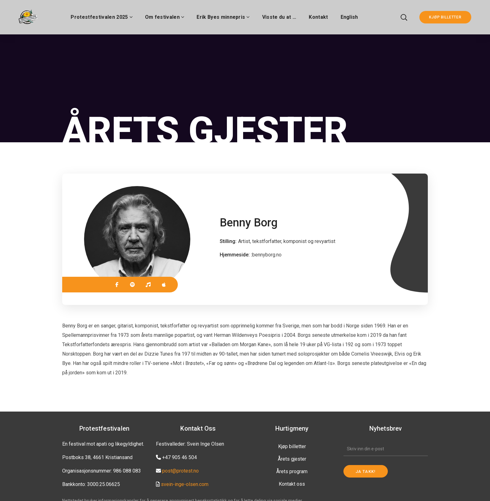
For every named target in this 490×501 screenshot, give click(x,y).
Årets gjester (292, 459)
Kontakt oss (292, 484)
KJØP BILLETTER (445, 17)
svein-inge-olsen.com (184, 484)
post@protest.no (180, 471)
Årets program (292, 471)
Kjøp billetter (292, 446)
